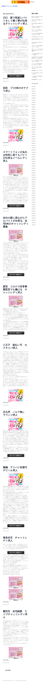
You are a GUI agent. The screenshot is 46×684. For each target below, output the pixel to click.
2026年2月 (33, 88)
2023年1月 (33, 172)
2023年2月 (33, 170)
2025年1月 (33, 118)
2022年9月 (33, 181)
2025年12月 (34, 93)
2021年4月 (33, 206)
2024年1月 (33, 145)
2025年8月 (33, 102)
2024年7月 (33, 131)
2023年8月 (33, 156)
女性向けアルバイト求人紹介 (9, 6)
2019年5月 (33, 224)
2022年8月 (33, 184)
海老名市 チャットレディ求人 (15, 539)
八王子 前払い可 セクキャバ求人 (15, 346)
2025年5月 (33, 109)
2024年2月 (33, 143)
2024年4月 (33, 138)
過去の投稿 (7, 670)
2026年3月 (33, 86)
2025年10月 (34, 97)
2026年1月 (33, 91)
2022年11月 (34, 177)
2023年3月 (33, 168)
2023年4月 (33, 165)
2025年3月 (33, 113)
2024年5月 (33, 136)
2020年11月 (34, 218)
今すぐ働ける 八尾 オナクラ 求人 (37, 36)
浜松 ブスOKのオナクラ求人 (15, 89)
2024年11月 (34, 122)
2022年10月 (34, 179)
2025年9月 (33, 100)
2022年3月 (33, 195)
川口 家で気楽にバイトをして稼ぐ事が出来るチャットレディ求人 (15, 20)
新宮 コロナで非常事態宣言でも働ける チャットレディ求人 (15, 289)
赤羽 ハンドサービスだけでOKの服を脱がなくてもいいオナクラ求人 (37, 50)
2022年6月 (33, 188)
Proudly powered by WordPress (8, 680)
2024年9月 (33, 127)
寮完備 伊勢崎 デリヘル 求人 (36, 79)
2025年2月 (33, 116)
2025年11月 (34, 95)
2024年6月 (33, 134)
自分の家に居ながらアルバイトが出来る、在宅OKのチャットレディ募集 (15, 222)
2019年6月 (33, 222)
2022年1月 (33, 199)
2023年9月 (33, 154)
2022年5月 (33, 190)
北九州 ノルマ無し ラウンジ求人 (15, 413)
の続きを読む (6, 78)
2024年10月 (34, 125)
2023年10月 (34, 152)
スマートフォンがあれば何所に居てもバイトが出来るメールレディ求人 (15, 156)
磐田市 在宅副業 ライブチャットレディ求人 (15, 614)
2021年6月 (33, 202)
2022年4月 (33, 193)
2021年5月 (33, 204)
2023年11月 (34, 150)
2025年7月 (33, 104)
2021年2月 (33, 211)
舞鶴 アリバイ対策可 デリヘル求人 (16, 469)
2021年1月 (33, 213)
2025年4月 (33, 111)
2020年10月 (34, 220)
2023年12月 (34, 147)
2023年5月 (33, 163)
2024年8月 (33, 129)
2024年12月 (34, 120)
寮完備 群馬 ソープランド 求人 (37, 70)
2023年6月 (33, 161)
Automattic (24, 680)
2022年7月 (33, 186)
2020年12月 (34, 215)
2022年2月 (33, 197)
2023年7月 (33, 159)
